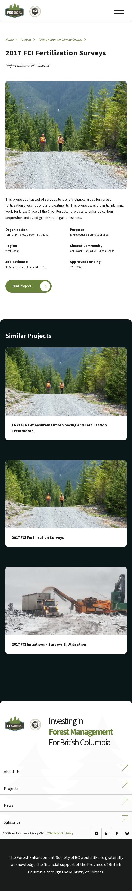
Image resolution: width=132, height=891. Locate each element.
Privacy (69, 833)
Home (11, 39)
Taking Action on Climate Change (62, 39)
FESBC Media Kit (54, 833)
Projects (27, 39)
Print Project (31, 286)
